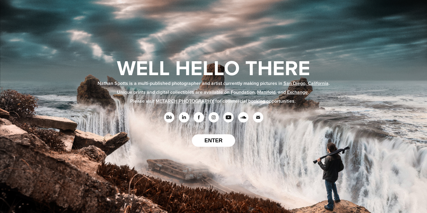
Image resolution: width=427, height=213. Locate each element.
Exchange (297, 92)
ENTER (213, 140)
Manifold (266, 92)
